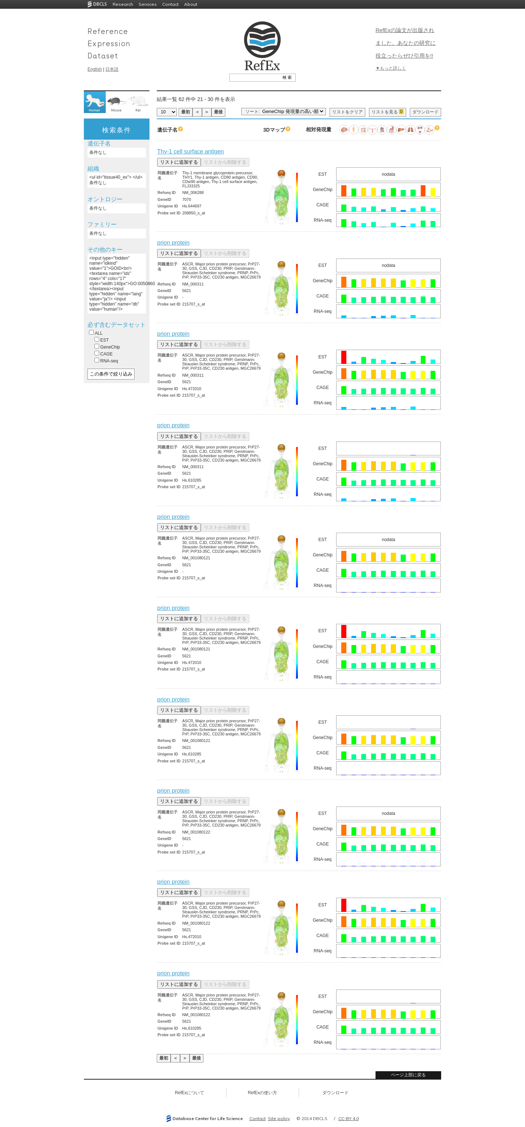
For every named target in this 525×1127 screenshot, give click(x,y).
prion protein (173, 243)
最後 (218, 111)
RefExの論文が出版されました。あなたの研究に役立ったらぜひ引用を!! (406, 43)
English (95, 69)
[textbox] (254, 77)
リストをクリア (347, 111)
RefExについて (190, 1092)
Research (123, 4)
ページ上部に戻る (408, 1074)
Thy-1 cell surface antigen (190, 151)
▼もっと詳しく (391, 68)
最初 (185, 111)
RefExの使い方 (262, 1092)
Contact (170, 4)
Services (148, 4)
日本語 (111, 69)
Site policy (279, 1118)
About (190, 4)
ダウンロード (425, 111)
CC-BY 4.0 (348, 1118)
